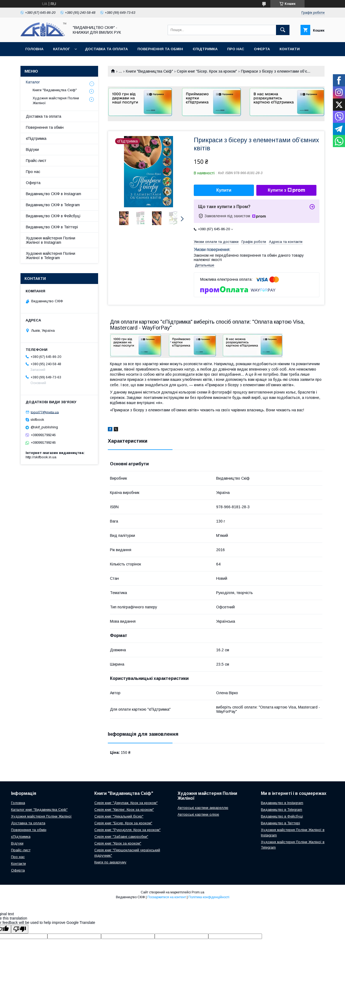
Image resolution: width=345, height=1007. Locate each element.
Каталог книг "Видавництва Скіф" (39, 810)
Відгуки (32, 149)
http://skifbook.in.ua (41, 457)
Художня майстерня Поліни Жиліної (56, 100)
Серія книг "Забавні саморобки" (121, 837)
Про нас (235, 49)
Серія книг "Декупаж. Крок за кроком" (126, 803)
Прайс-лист (36, 160)
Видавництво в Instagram (282, 803)
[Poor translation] (19, 929)
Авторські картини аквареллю (203, 808)
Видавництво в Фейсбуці (282, 816)
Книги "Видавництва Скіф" (149, 71)
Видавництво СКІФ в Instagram (53, 194)
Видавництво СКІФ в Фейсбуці (53, 216)
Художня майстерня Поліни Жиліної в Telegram (50, 255)
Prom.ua (198, 892)
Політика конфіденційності (208, 897)
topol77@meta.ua (45, 412)
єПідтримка (205, 49)
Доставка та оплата (106, 49)
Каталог (61, 49)
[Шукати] (282, 30)
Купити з (286, 190)
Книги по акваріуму (110, 862)
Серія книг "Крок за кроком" (117, 843)
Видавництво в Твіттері (280, 823)
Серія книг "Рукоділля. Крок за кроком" (127, 830)
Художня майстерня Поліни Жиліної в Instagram (50, 240)
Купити (224, 190)
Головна (34, 49)
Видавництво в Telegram (281, 810)
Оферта (262, 49)
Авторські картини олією (198, 814)
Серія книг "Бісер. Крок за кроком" (207, 71)
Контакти (290, 49)
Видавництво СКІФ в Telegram (53, 205)
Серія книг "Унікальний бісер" (118, 816)
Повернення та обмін (160, 49)
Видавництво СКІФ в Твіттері (52, 227)
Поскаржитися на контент (166, 897)
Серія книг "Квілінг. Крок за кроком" (124, 810)
